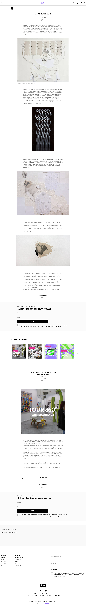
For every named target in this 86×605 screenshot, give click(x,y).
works (3, 552)
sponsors (3, 556)
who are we (18, 546)
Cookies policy (42, 588)
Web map (49, 588)
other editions (19, 550)
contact (17, 548)
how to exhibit (19, 552)
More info (39, 603)
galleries (3, 548)
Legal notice (25, 588)
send (59, 317)
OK (46, 603)
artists (3, 550)
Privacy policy (33, 588)
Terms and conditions (58, 588)
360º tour (17, 556)
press (2, 558)
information (4, 546)
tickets (3, 562)
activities (3, 554)
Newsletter (18, 558)
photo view (18, 554)
